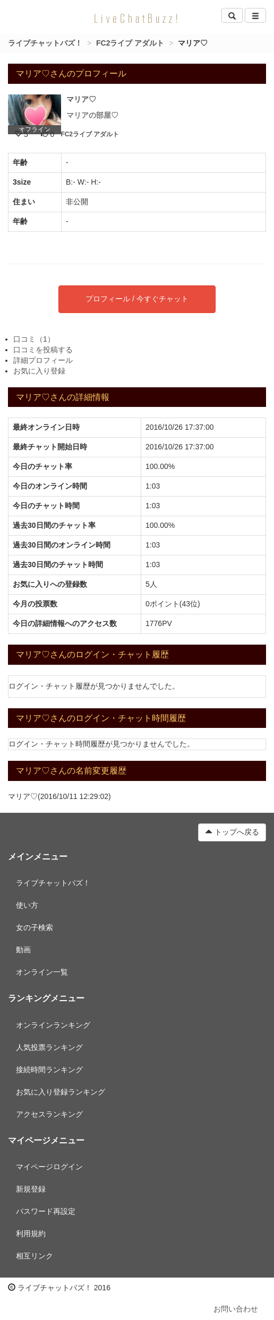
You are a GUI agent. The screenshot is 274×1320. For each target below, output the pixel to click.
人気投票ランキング (49, 1047)
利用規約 (31, 1233)
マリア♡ (81, 99)
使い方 (27, 905)
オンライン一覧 (42, 972)
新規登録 (31, 1189)
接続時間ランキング (49, 1069)
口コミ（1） (34, 339)
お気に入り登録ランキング (60, 1092)
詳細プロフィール (43, 360)
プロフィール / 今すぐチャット (137, 298)
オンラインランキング (53, 1025)
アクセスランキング (49, 1114)
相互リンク (34, 1256)
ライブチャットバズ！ (45, 43)
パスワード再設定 (45, 1211)
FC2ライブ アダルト (130, 43)
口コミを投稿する (43, 349)
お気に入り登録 (39, 371)
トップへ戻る (232, 832)
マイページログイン (49, 1166)
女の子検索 (34, 927)
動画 (23, 949)
